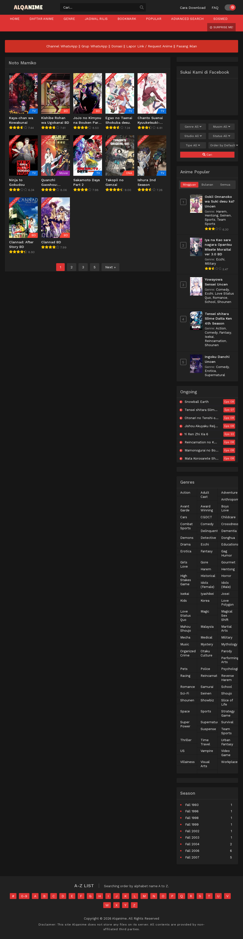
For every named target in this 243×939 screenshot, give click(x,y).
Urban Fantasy (227, 742)
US (182, 751)
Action (221, 328)
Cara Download (192, 8)
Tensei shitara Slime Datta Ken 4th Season (218, 318)
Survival (227, 722)
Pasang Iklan (186, 46)
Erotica (210, 371)
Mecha (185, 637)
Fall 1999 (192, 824)
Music (184, 644)
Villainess (187, 762)
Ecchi (220, 259)
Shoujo (226, 693)
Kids (183, 600)
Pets (184, 669)
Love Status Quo (185, 616)
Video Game (225, 753)
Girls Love (184, 564)
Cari (207, 154)
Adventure (229, 492)
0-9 (24, 896)
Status (221, 136)
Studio (193, 136)
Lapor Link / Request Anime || (151, 46)
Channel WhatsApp (61, 46)
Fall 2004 (192, 844)
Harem (221, 211)
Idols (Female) (207, 585)
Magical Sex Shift (226, 616)
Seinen (225, 215)
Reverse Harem (227, 678)
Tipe (193, 145)
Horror (226, 576)
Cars (183, 517)
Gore (204, 562)
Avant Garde (185, 508)
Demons (186, 538)
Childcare (228, 517)
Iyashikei (207, 594)
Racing (185, 676)
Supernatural (215, 375)
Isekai (209, 337)
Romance (220, 297)
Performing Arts (230, 660)
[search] (141, 7)
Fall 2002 (192, 831)
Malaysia (207, 626)
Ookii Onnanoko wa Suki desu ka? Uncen (219, 201)
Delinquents (210, 531)
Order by (222, 145)
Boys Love (225, 508)
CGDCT (206, 517)
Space (185, 711)
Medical (206, 637)
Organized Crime (188, 653)
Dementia (229, 531)
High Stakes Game (185, 580)
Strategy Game (228, 713)
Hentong (211, 215)
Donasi (116, 46)
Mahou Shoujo (185, 629)
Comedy (222, 289)
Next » (110, 267)
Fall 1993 (192, 805)
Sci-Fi (184, 693)
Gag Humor (226, 553)
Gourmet (228, 562)
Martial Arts (226, 629)
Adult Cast (205, 495)
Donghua (228, 538)
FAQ (215, 8)
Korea (205, 600)
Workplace (229, 762)
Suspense (208, 729)
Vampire (207, 751)
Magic (205, 611)
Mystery (207, 644)
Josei (225, 594)
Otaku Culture (206, 653)
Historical (208, 576)
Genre (193, 126)
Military (210, 263)
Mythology (229, 644)
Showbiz (207, 700)
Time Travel (205, 742)
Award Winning (207, 508)
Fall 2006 (192, 851)
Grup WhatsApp (94, 46)
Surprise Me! (221, 27)
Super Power (185, 724)
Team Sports (226, 731)
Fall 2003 (192, 837)
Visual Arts (205, 764)
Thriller (186, 740)
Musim (221, 126)
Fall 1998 (192, 818)
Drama (185, 544)
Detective (208, 538)
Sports (210, 219)
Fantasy (225, 332)
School (210, 302)
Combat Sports (186, 526)
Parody (226, 651)
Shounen (224, 302)
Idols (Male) (226, 585)
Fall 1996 (192, 811)
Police (205, 669)
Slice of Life (227, 702)
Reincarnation (215, 341)
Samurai (207, 687)
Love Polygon (227, 603)
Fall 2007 (192, 857)
